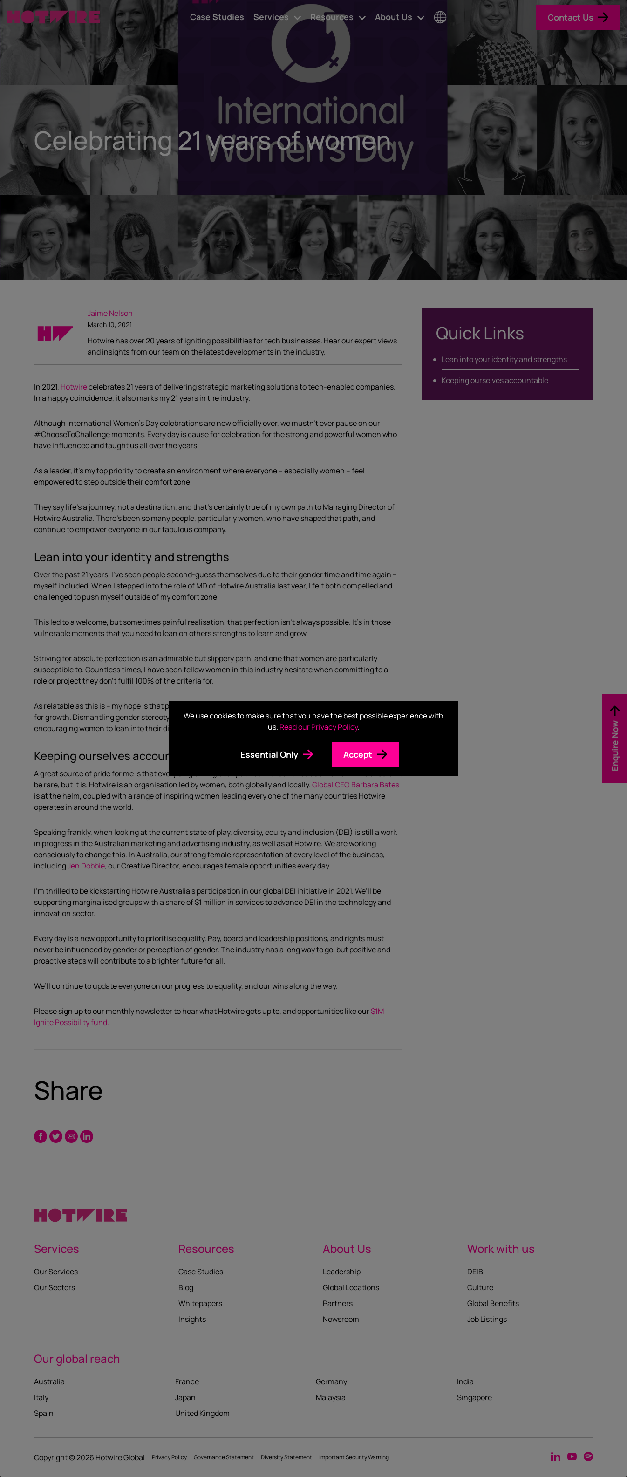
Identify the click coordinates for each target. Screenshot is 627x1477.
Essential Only (269, 754)
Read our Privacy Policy (318, 727)
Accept (357, 754)
